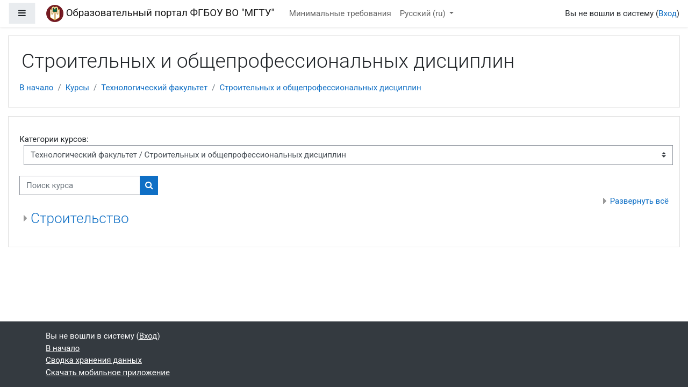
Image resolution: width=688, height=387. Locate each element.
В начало (36, 87)
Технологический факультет (154, 87)
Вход (667, 13)
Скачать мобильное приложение (108, 372)
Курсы (77, 87)
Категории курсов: (54, 139)
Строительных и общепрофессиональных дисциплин (320, 87)
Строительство (80, 218)
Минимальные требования (340, 13)
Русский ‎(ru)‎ (424, 13)
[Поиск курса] (79, 186)
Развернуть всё (639, 201)
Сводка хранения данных (94, 360)
